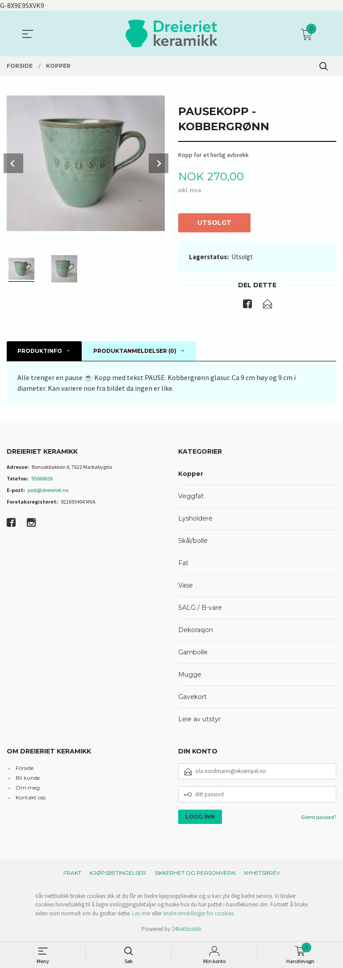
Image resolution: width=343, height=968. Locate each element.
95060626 (42, 479)
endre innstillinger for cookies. (199, 914)
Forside (24, 768)
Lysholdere (195, 519)
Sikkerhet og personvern (195, 873)
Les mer (141, 914)
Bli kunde (28, 778)
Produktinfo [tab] (39, 351)
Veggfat (191, 496)
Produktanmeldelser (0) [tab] (134, 351)
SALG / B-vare (200, 608)
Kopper (190, 474)
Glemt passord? (318, 817)
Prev (13, 163)
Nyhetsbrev (262, 873)
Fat (183, 563)
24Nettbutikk (186, 930)
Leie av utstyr (199, 720)
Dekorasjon (195, 630)
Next (158, 163)
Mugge (189, 675)
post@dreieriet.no (48, 490)
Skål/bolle (193, 541)
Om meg (28, 788)
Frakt (72, 873)
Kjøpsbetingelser (118, 873)
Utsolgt (214, 223)
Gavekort (192, 697)
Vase (185, 586)
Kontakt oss (31, 797)
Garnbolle (193, 653)
